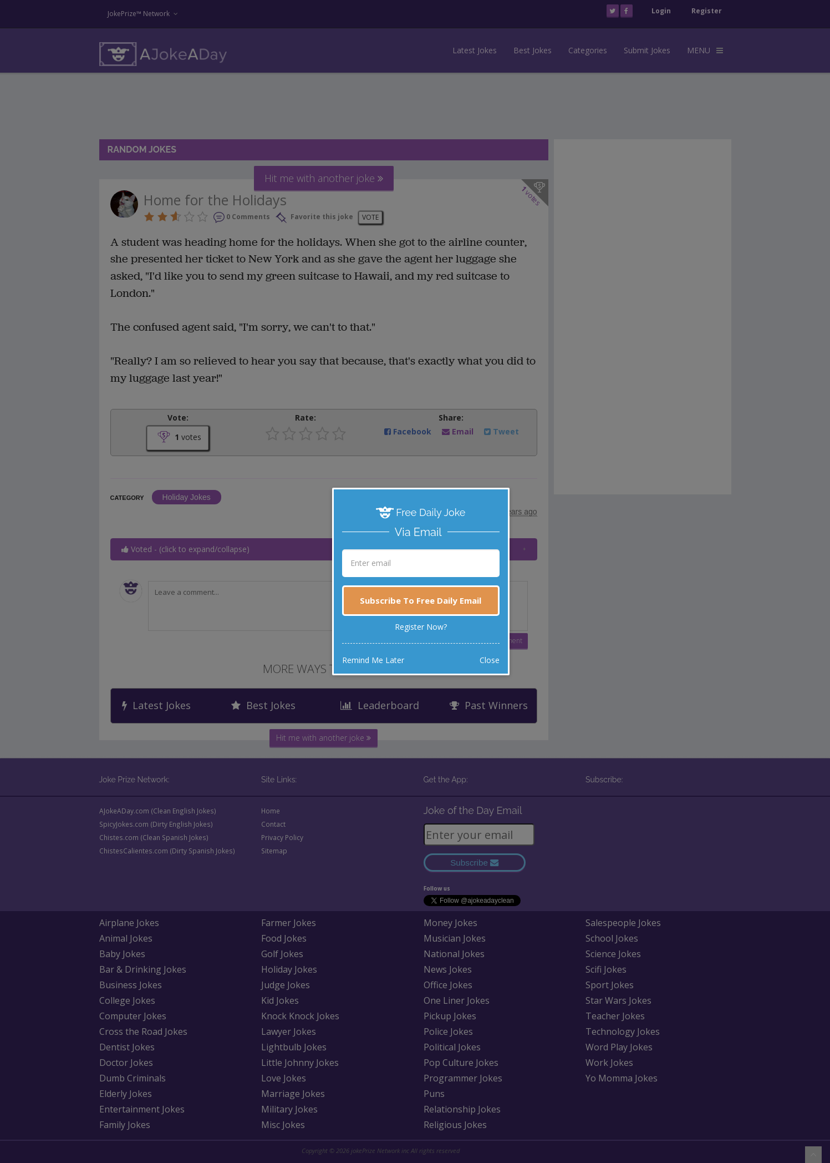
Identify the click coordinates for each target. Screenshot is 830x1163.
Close (490, 660)
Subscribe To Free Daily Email (420, 600)
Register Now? (421, 626)
